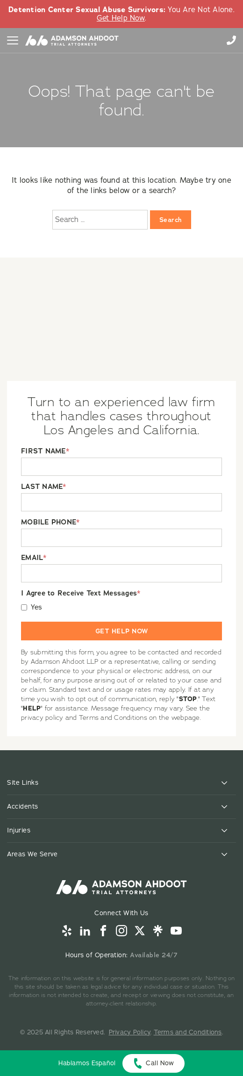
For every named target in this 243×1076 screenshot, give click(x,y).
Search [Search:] (170, 219)
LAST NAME (43, 487)
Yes (37, 607)
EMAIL (34, 558)
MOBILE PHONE (50, 522)
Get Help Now (121, 18)
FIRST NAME (45, 451)
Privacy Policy (130, 1032)
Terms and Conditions (188, 1032)
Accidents (22, 806)
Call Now (160, 1063)
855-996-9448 (231, 40)
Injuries (18, 830)
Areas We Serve (32, 854)
